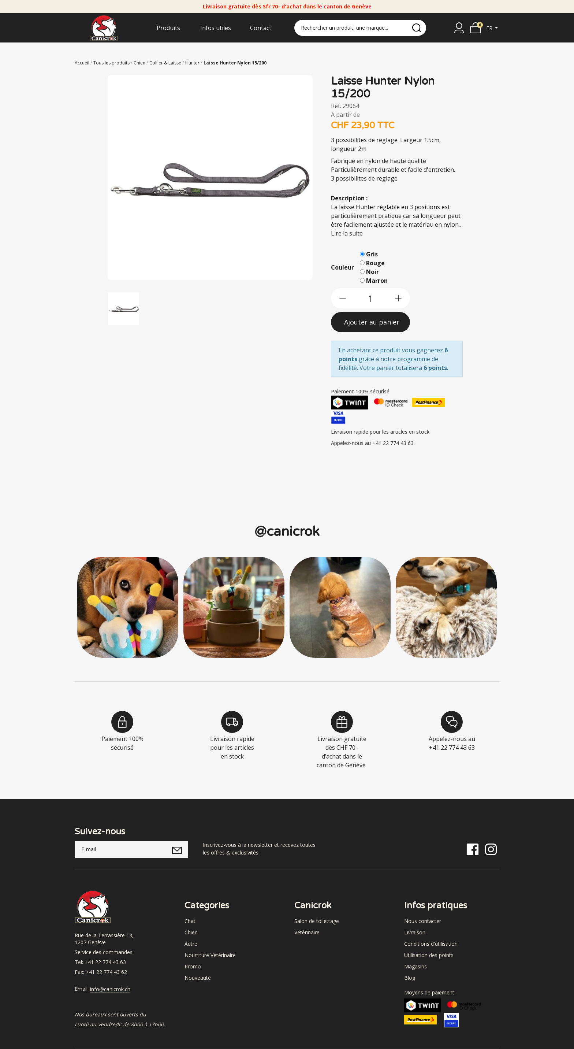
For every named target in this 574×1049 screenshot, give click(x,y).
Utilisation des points (429, 955)
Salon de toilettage (316, 921)
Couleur (342, 267)
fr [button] (490, 28)
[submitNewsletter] (177, 849)
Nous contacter (422, 921)
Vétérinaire (307, 932)
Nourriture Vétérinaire (210, 955)
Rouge (375, 263)
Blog (409, 977)
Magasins (415, 966)
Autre (190, 943)
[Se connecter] (459, 28)
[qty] (370, 298)
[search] (416, 28)
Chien (191, 932)
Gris (372, 254)
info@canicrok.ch (110, 989)
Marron (377, 281)
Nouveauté (197, 977)
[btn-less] (343, 298)
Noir (372, 272)
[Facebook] (472, 848)
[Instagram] (490, 848)
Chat (189, 921)
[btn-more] (398, 298)
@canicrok (287, 532)
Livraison (414, 932)
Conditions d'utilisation (431, 943)
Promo (192, 966)
